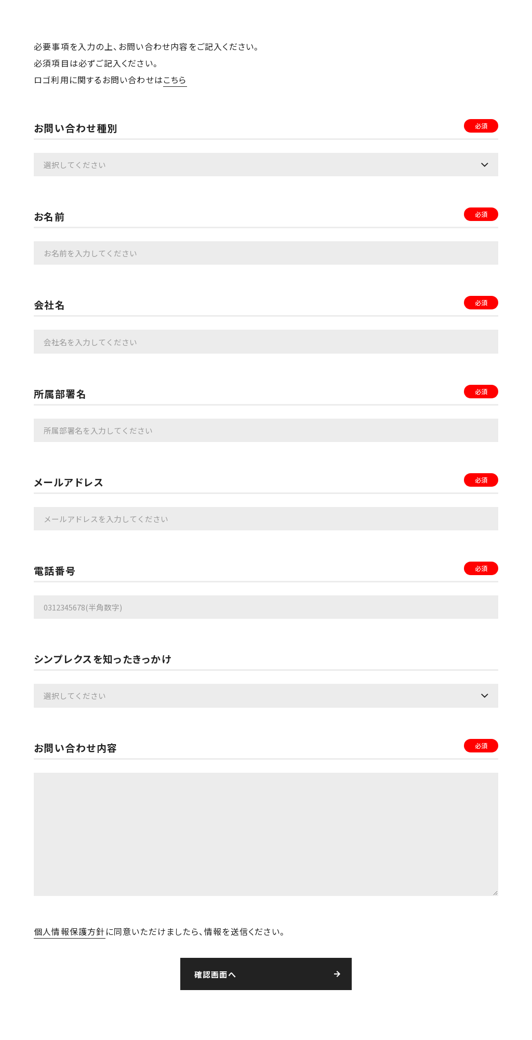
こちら (175, 79)
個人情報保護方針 (69, 929)
